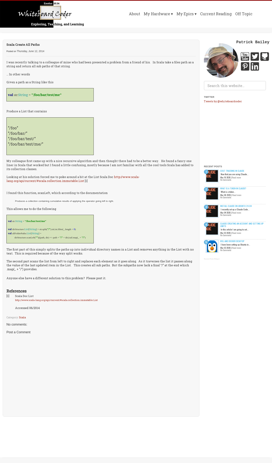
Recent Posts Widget (211, 259)
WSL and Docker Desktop (232, 241)
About (134, 13)
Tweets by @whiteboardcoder (223, 101)
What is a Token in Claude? (233, 188)
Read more (236, 177)
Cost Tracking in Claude (232, 170)
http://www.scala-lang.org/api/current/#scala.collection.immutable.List (73, 179)
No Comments (225, 179)
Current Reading (216, 13)
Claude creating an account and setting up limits (242, 225)
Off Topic (243, 13)
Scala (22, 317)
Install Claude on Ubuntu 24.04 (236, 205)
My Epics (185, 13)
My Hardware (157, 13)
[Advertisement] (101, 430)
